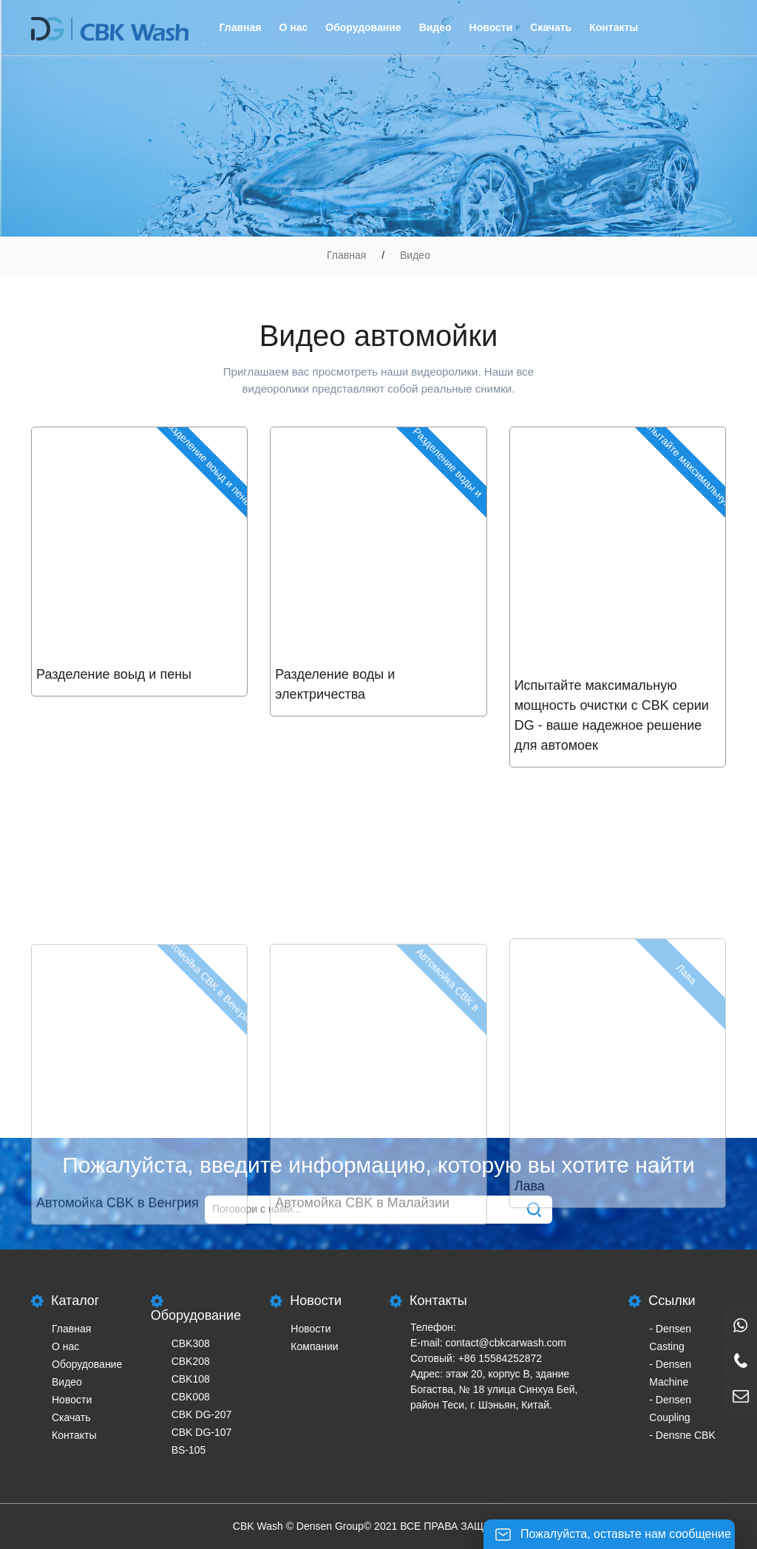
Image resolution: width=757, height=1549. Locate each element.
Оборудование (363, 27)
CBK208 (191, 1361)
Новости (491, 27)
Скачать (550, 27)
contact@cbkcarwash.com (505, 1343)
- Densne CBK (682, 1435)
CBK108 (191, 1379)
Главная (241, 27)
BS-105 (189, 1450)
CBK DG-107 (202, 1432)
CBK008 (191, 1397)
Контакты (613, 27)
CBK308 (191, 1343)
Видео (435, 27)
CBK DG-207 (202, 1414)
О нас (293, 27)
